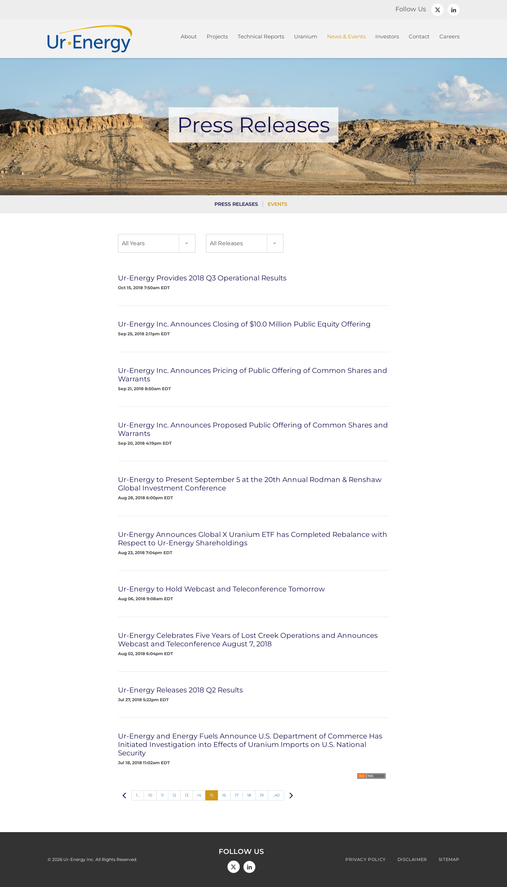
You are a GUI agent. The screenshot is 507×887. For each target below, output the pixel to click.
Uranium (305, 36)
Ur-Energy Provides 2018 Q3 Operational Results (202, 278)
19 (262, 795)
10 (150, 795)
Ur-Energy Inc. (78, 859)
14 (199, 795)
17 (236, 795)
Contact (419, 36)
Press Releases (236, 204)
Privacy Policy (365, 859)
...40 (276, 795)
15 (211, 795)
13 (186, 795)
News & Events (346, 36)
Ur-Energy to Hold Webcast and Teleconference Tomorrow (221, 589)
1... (137, 795)
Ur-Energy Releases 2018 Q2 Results (180, 690)
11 (162, 795)
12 (174, 795)
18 (249, 795)
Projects (217, 36)
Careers (449, 36)
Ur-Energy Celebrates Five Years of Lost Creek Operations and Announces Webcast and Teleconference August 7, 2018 (248, 639)
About (189, 36)
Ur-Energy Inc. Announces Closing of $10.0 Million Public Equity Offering (244, 324)
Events (277, 204)
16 (224, 795)
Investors (387, 36)
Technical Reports (261, 36)
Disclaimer (412, 859)
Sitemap (449, 859)
